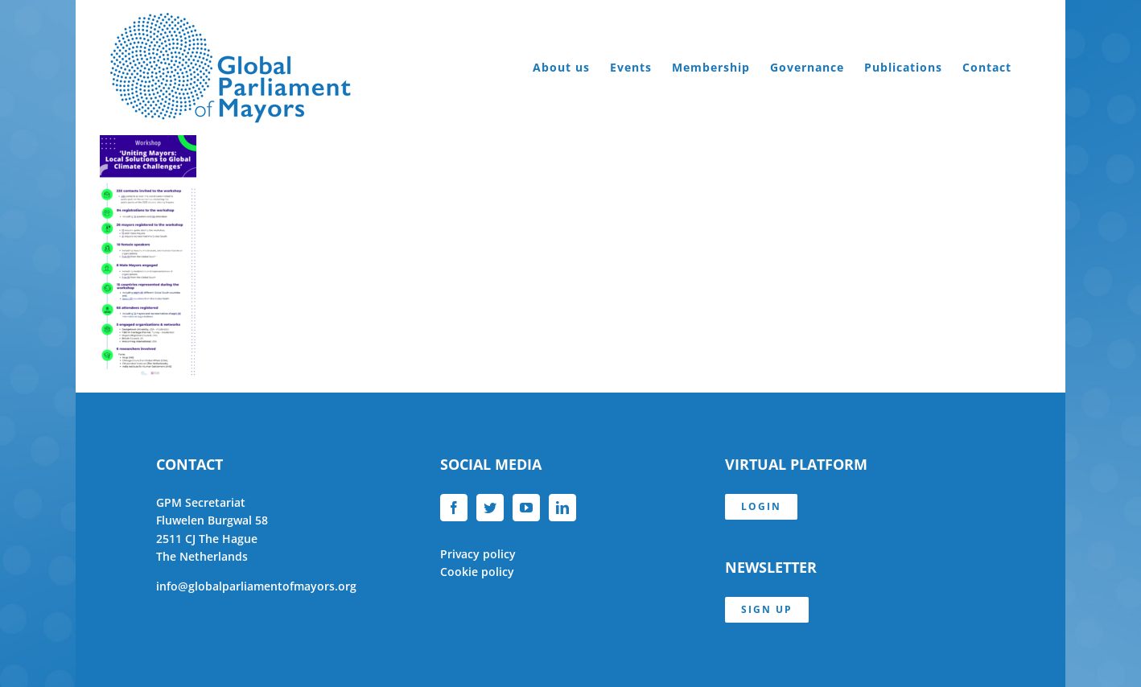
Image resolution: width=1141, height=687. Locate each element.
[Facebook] (454, 507)
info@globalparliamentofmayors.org (256, 586)
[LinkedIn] (562, 507)
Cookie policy (477, 571)
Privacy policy (478, 554)
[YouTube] (526, 507)
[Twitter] (490, 507)
